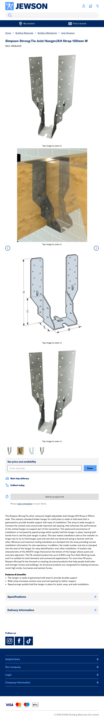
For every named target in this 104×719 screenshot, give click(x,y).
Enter (90, 468)
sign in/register (25, 503)
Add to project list (54, 496)
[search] (52, 15)
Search (9, 15)
